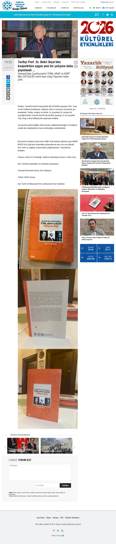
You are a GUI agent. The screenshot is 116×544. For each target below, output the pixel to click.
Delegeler (57, 2)
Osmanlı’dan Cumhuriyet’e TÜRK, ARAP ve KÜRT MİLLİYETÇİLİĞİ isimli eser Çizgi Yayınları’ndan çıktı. (44, 76)
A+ (76, 62)
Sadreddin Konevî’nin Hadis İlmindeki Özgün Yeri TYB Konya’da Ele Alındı (42, 15)
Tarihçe (37, 2)
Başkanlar (65, 2)
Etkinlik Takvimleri (72, 518)
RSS (61, 518)
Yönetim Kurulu (46, 2)
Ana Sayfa (41, 518)
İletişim (55, 518)
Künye (48, 518)
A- (76, 66)
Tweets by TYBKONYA (97, 109)
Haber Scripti (56, 535)
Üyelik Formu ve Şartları (78, 2)
